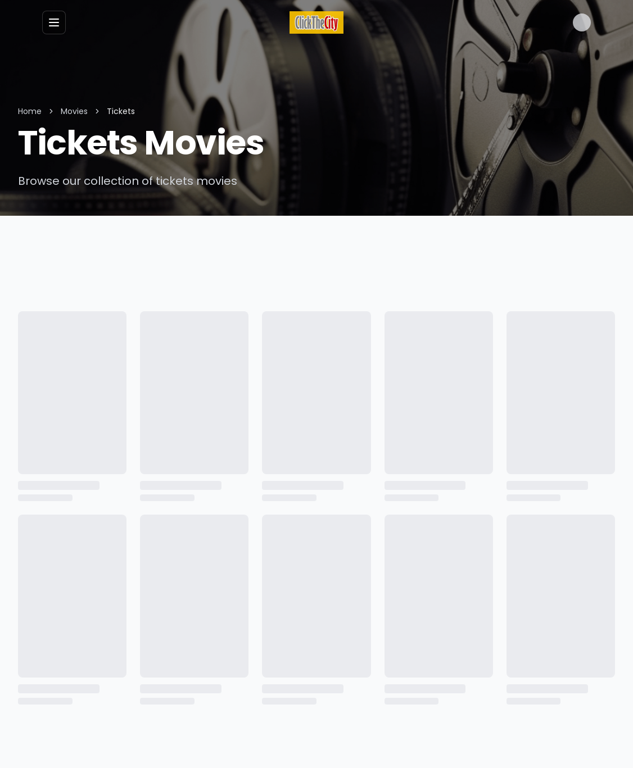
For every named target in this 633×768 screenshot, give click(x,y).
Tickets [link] (117, 111)
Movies (72, 111)
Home (29, 111)
